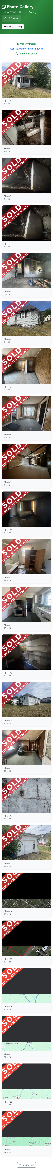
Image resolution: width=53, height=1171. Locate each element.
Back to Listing (13, 26)
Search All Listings (26, 53)
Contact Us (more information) (26, 48)
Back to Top (26, 1164)
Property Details (26, 43)
